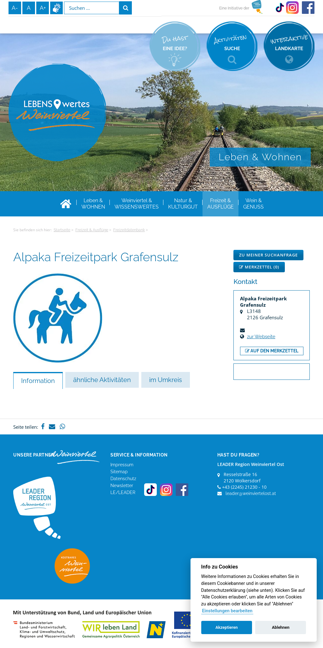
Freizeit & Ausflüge (91, 230)
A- (15, 7)
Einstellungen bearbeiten (227, 611)
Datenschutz (123, 478)
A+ (43, 7)
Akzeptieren (226, 627)
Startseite (62, 230)
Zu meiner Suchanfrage (268, 255)
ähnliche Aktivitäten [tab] (102, 380)
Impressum (121, 464)
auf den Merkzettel (271, 350)
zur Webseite (261, 336)
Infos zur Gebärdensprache (56, 8)
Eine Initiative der (234, 8)
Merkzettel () (259, 267)
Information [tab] (38, 381)
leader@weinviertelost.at (251, 493)
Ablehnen (281, 627)
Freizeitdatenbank (129, 230)
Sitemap (119, 471)
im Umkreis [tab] (165, 380)
